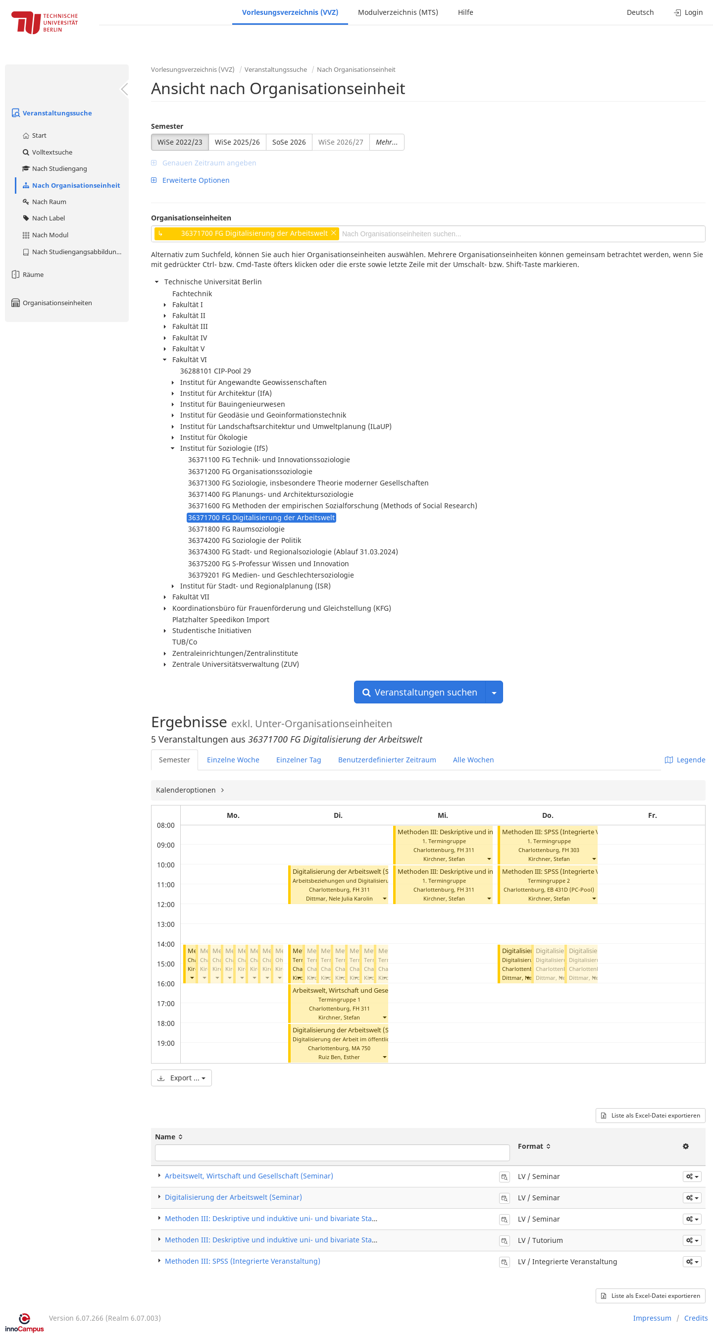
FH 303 (570, 850)
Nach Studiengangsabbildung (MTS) (75, 251)
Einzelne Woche (233, 759)
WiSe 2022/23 (180, 142)
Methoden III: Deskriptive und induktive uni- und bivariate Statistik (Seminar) (293, 1218)
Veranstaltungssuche (51, 112)
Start (34, 135)
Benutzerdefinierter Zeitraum (387, 759)
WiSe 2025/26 (237, 142)
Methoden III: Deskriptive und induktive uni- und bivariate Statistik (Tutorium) (295, 1239)
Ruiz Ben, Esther (339, 1057)
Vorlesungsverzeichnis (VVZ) (290, 12)
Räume (27, 274)
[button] (191, 977)
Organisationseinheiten (51, 302)
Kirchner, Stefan (339, 1017)
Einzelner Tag (298, 759)
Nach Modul (44, 234)
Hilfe (465, 12)
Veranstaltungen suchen (419, 692)
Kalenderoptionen (187, 790)
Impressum (652, 1318)
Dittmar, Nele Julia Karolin (339, 898)
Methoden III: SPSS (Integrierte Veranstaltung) (571, 832)
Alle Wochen (473, 759)
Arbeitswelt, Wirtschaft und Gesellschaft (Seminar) (366, 990)
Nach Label (43, 218)
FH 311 (361, 889)
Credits (696, 1318)
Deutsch (640, 12)
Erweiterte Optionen (190, 180)
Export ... (181, 1077)
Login (688, 12)
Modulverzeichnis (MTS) (398, 12)
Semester (167, 126)
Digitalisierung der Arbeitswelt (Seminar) (352, 871)
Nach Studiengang (54, 168)
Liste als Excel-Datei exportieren (650, 1115)
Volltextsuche (46, 152)
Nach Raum (43, 201)
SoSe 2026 (289, 142)
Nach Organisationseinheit (70, 185)
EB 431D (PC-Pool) (570, 889)
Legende (685, 759)
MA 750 (361, 1048)
